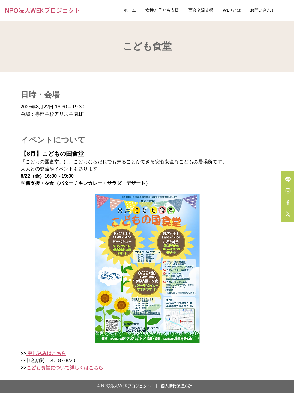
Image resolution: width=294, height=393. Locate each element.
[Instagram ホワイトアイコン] (288, 191)
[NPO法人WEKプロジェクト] (44, 10)
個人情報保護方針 (176, 386)
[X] (288, 214)
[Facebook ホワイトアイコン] (288, 202)
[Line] (288, 179)
